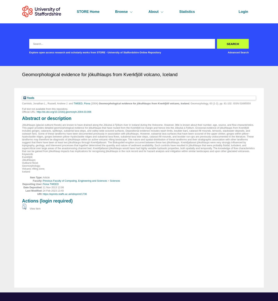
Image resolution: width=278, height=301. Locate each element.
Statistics (187, 12)
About (156, 12)
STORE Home (88, 12)
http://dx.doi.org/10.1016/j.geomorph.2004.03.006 (64, 111)
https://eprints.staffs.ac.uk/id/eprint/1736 (65, 194)
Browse (124, 12)
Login (243, 12)
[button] (24, 206)
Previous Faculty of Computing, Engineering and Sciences (75, 180)
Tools (28, 97)
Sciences (115, 180)
